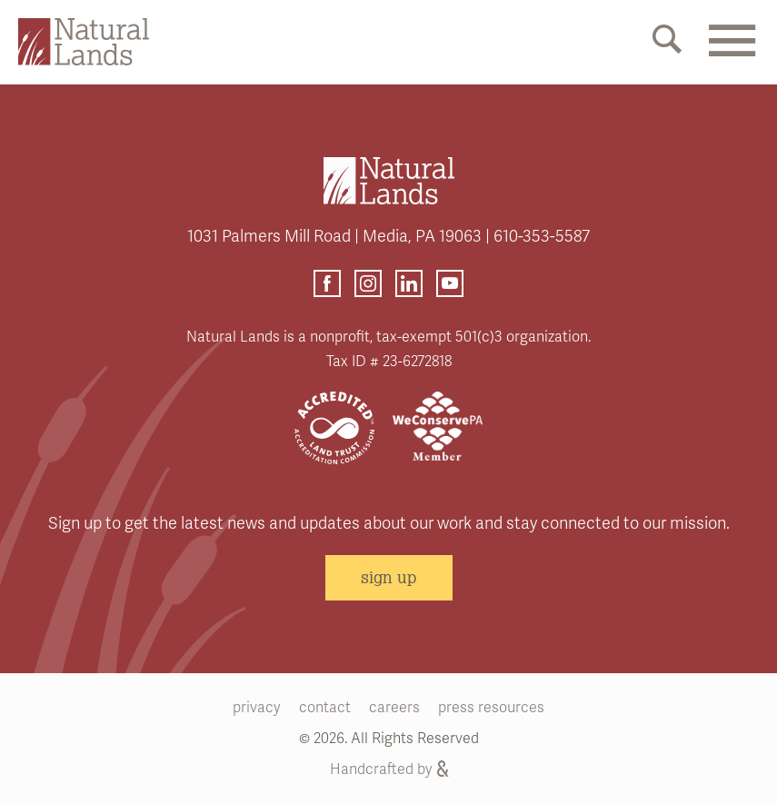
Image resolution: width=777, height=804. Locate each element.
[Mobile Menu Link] (731, 52)
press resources (491, 708)
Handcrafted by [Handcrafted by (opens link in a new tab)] (389, 769)
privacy (257, 708)
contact (325, 708)
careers (394, 708)
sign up (388, 577)
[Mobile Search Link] (667, 43)
